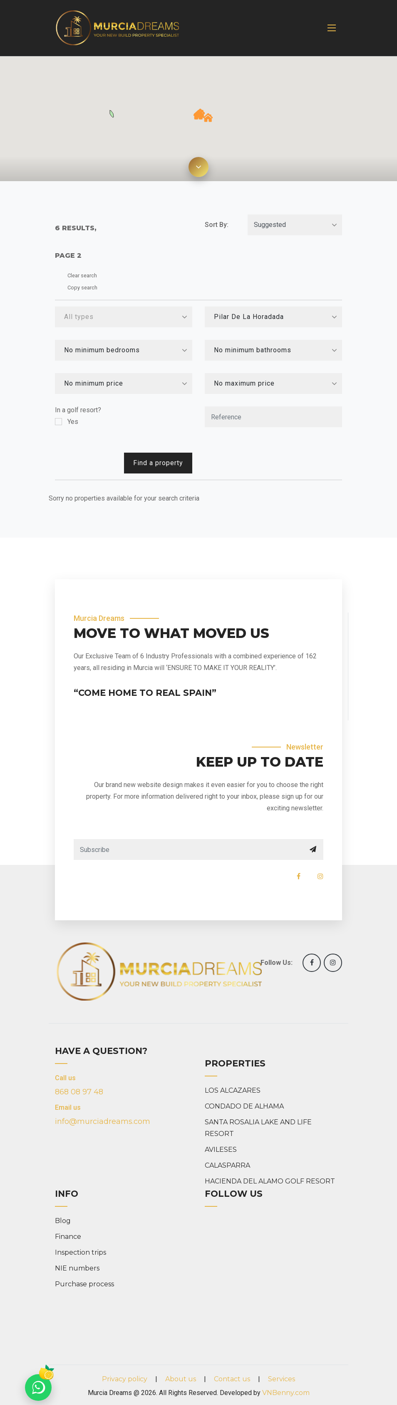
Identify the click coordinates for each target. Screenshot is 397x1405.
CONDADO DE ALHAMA (244, 1106)
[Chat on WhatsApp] (38, 1387)
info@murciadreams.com (102, 1121)
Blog (63, 1221)
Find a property (158, 463)
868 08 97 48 (79, 1091)
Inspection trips (80, 1252)
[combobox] (123, 316)
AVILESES (221, 1149)
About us (180, 1379)
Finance (68, 1237)
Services (281, 1379)
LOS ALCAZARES (233, 1090)
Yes (72, 422)
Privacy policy (124, 1379)
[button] (208, 117)
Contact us (232, 1379)
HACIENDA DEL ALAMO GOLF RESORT (270, 1181)
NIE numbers (77, 1268)
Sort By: (216, 225)
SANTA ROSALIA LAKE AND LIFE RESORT (258, 1128)
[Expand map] (198, 167)
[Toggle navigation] (331, 27)
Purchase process (84, 1284)
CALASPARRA (227, 1165)
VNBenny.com (286, 1393)
